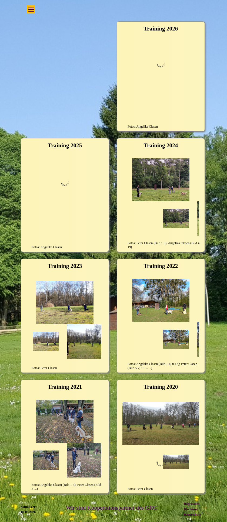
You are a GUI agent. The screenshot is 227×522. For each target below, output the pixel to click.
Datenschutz (192, 515)
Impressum (191, 504)
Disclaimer (191, 509)
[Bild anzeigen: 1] (45, 220)
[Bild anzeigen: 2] (84, 220)
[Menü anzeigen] (31, 9)
